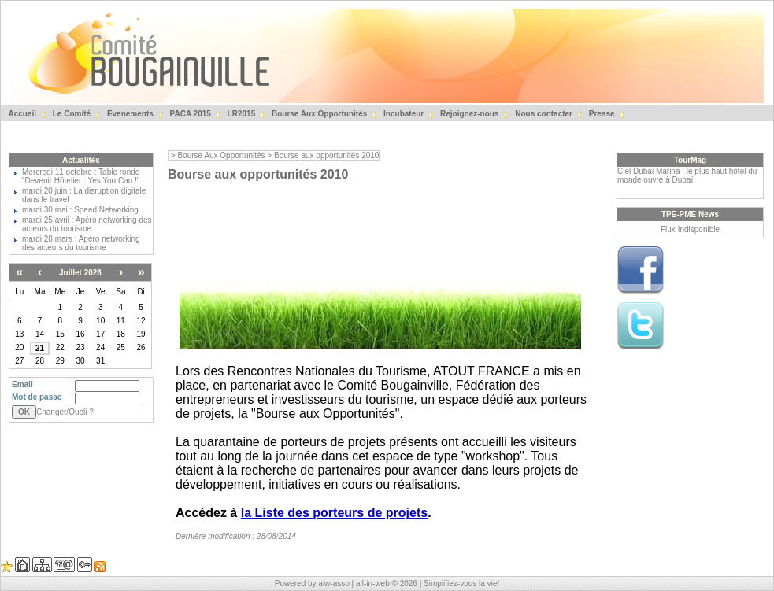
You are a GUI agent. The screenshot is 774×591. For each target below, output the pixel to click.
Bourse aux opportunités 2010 (326, 155)
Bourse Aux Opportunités (318, 113)
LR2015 (240, 113)
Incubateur (402, 113)
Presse (601, 113)
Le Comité (70, 113)
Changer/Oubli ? (65, 412)
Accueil (21, 113)
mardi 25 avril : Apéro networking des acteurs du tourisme (87, 224)
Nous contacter (542, 113)
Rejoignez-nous (468, 113)
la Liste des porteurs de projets (334, 512)
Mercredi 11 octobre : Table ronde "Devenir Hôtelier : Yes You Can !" (80, 176)
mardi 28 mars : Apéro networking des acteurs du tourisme (81, 243)
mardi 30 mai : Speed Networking (80, 209)
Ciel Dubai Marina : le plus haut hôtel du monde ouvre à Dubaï (687, 175)
